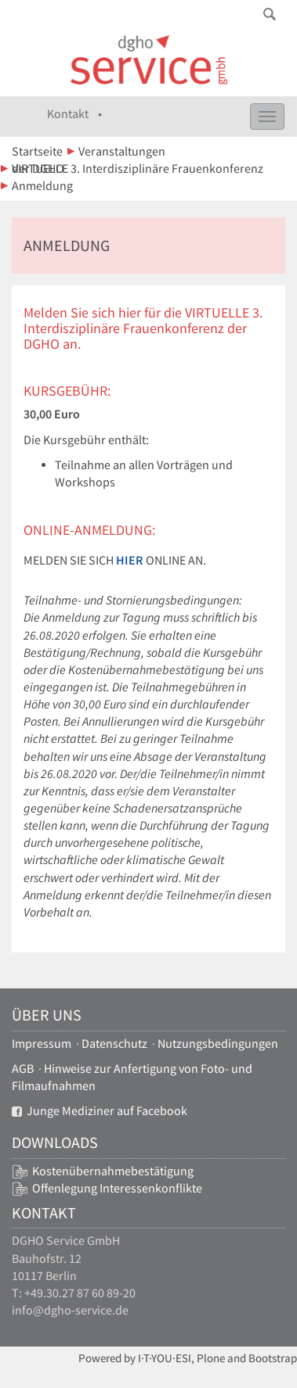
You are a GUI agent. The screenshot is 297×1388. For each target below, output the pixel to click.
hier (129, 560)
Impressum (41, 1043)
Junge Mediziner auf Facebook (99, 1110)
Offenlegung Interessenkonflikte (117, 1188)
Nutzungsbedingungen (218, 1043)
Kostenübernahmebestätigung (113, 1171)
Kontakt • (74, 113)
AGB (23, 1068)
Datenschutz (114, 1043)
